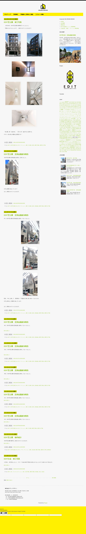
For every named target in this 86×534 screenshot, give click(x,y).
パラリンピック (62, 115)
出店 (60, 127)
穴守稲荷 (74, 122)
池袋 (65, 135)
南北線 (36, 471)
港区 (27, 145)
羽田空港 (63, 120)
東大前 (73, 143)
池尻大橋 (61, 135)
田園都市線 (70, 137)
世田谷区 (74, 131)
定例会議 (37, 206)
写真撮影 (68, 125)
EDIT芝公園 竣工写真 (13, 22)
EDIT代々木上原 (70, 105)
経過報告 (70, 122)
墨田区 (68, 148)
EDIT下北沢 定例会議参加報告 (74, 175)
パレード (67, 115)
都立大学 (68, 138)
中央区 (70, 135)
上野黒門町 (68, 128)
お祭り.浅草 (71, 111)
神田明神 (64, 131)
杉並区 (67, 131)
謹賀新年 (77, 121)
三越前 (74, 124)
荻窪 (69, 120)
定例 (33, 145)
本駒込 (74, 148)
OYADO (68, 109)
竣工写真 (27, 471)
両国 (66, 151)
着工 (67, 135)
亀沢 (70, 121)
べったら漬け (76, 115)
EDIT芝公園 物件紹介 (13, 437)
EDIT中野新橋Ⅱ (62, 106)
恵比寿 (66, 122)
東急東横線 (78, 140)
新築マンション (76, 130)
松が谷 (76, 127)
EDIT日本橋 (74, 106)
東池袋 (76, 143)
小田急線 (73, 127)
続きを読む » (7, 330)
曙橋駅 (69, 127)
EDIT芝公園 (13, 145)
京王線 (73, 121)
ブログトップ (7, 14)
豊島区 (63, 148)
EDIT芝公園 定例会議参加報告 (16, 154)
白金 (40, 471)
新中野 (60, 131)
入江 (62, 145)
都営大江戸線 (43, 145)
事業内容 (63, 24)
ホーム (27, 477)
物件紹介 (49, 449)
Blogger (45, 502)
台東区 (65, 134)
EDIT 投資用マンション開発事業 (68, 26)
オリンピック (77, 109)
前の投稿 (54, 477)
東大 (70, 143)
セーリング (69, 112)
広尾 (60, 124)
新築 (60, 130)
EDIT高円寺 (73, 103)
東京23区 (62, 141)
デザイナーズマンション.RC (71, 114)
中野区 (73, 135)
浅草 (68, 132)
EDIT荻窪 (78, 102)
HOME (62, 21)
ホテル (63, 117)
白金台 (42, 471)
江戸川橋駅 (64, 124)
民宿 (76, 148)
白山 (78, 145)
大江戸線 (69, 134)
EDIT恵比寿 (67, 103)
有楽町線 (63, 151)
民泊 (79, 148)
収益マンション (74, 125)
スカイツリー (64, 112)
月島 (77, 122)
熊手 (63, 122)
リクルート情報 (39, 14)
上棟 (60, 128)
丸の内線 (67, 121)
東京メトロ (64, 143)
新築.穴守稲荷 (65, 130)
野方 (75, 150)
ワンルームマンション (17, 471)
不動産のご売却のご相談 (26, 14)
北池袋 (66, 148)
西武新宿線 (78, 131)
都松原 (64, 138)
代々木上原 (61, 134)
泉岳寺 (65, 132)
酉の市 (63, 144)
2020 (60, 102)
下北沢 (74, 120)
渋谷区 (79, 125)
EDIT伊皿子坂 (72, 102)
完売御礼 (15, 14)
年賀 (66, 145)
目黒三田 (68, 150)
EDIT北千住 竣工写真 (72, 158)
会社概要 (63, 23)
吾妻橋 (79, 122)
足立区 (70, 132)
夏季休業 (78, 120)
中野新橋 (78, 135)
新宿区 (74, 128)
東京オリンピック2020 (70, 141)
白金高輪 (72, 145)
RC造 (72, 109)
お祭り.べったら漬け (65, 111)
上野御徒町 (64, 128)
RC (19, 145)
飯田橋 (64, 147)
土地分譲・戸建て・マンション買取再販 (70, 28)
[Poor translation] (5, 513)
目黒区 (65, 150)
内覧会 (66, 144)
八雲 (80, 145)
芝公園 (30, 145)
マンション (22, 145)
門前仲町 (72, 150)
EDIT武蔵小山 (64, 108)
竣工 (24, 471)
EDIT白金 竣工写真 (12, 459)
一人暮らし (78, 118)
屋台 (71, 120)
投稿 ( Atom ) (9, 480)
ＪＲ (65, 109)
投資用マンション (71, 140)
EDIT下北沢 (62, 103)
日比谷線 (72, 144)
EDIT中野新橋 (78, 105)
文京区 (77, 147)
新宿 (71, 128)
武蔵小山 (68, 147)
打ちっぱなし (78, 132)
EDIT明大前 (75, 108)
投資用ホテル (63, 140)
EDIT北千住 (70, 108)
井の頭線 (73, 118)
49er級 (63, 102)
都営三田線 (37, 145)
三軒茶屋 (78, 124)
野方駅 (78, 150)
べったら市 (71, 115)
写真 (65, 125)
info (17, 145)
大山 (72, 134)
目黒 (62, 150)
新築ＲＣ (70, 130)
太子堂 (73, 132)
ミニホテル (74, 117)
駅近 (66, 120)
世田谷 (70, 131)
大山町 (77, 134)
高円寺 (69, 124)
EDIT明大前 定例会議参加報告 (67, 35)
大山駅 (74, 134)
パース (22, 449)
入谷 (64, 145)
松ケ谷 (79, 127)
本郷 (71, 148)
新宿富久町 (78, 128)
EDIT (9, 145)
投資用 (71, 138)
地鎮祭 (80, 134)
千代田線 (61, 132)
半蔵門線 (61, 147)
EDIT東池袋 (68, 106)
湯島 (61, 144)
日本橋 (76, 144)
